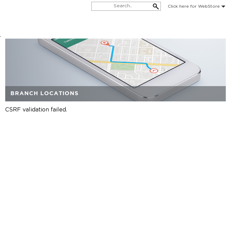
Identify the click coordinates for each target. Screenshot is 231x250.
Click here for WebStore (196, 6)
